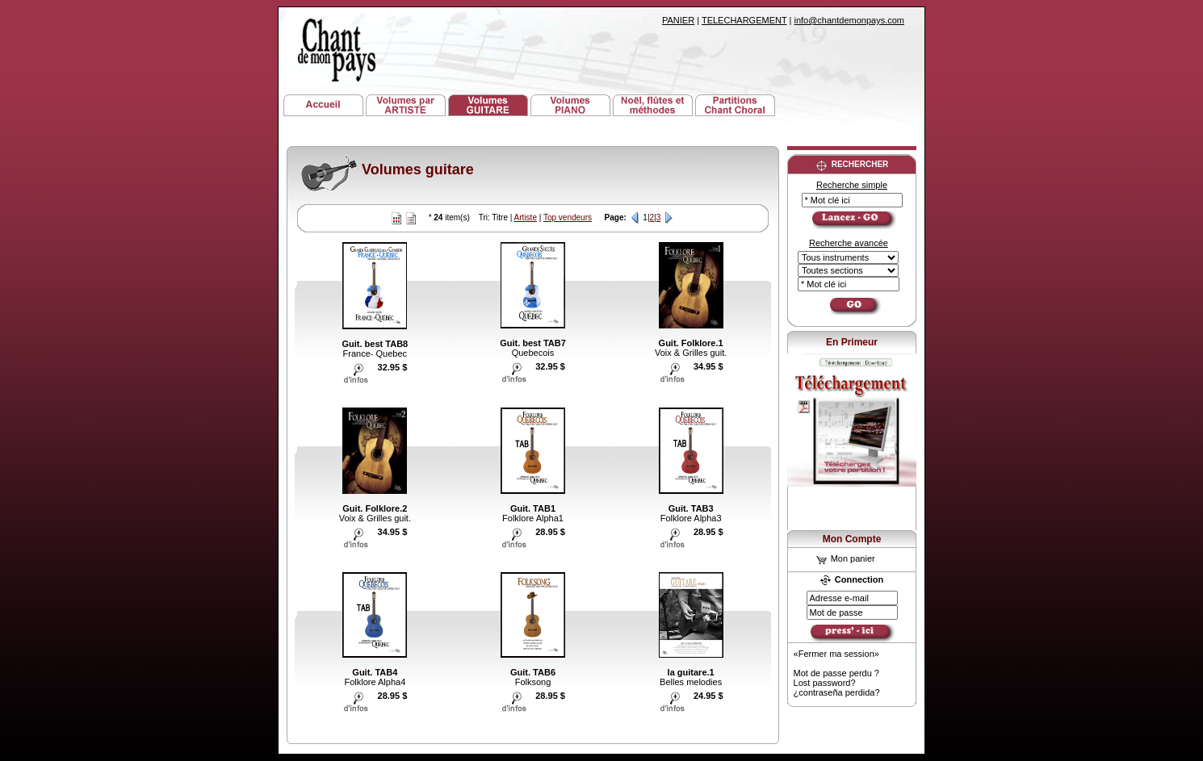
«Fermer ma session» (836, 654)
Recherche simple (851, 185)
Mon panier (845, 558)
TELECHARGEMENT (744, 20)
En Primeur (852, 342)
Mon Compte (852, 539)
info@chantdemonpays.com (849, 20)
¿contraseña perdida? (837, 692)
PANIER (678, 20)
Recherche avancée (848, 243)
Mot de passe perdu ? (836, 673)
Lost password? (825, 683)
